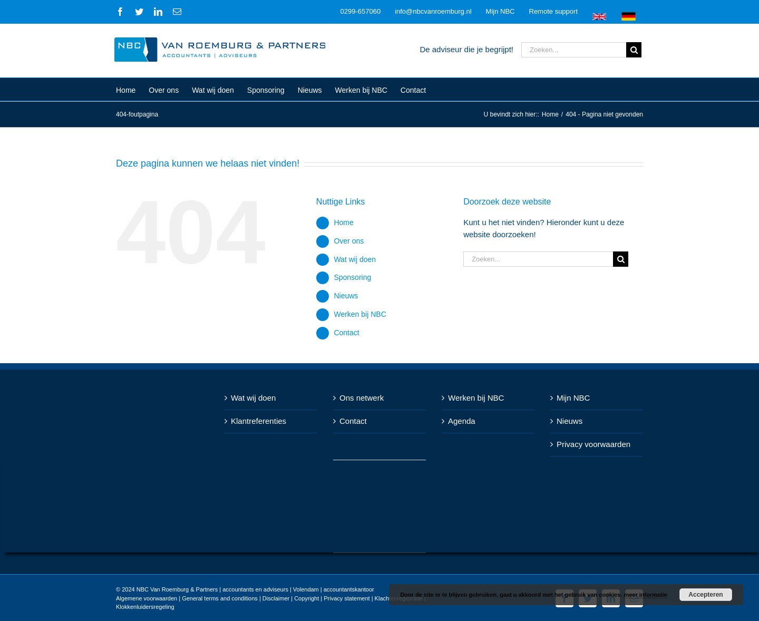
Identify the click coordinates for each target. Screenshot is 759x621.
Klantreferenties (256, 420)
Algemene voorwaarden (144, 598)
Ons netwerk (359, 397)
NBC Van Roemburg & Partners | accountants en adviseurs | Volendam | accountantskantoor (253, 589)
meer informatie (645, 594)
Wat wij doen (353, 259)
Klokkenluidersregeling (143, 607)
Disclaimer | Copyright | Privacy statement (313, 598)
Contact (344, 332)
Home (341, 222)
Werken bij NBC (358, 314)
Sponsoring (350, 277)
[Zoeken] (631, 49)
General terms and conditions (218, 598)
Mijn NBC (571, 397)
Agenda (459, 420)
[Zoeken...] (571, 49)
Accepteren (705, 594)
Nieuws (344, 296)
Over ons (347, 241)
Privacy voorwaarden (591, 444)
